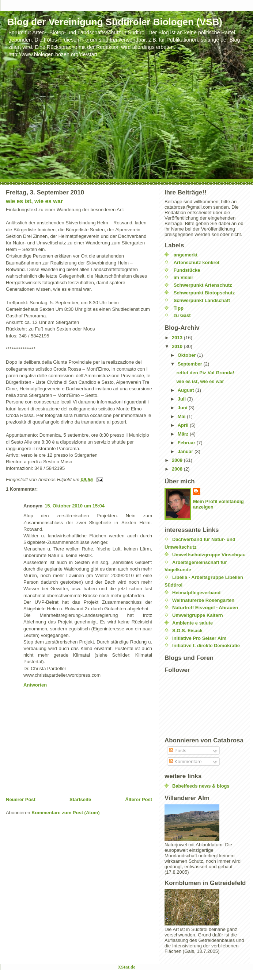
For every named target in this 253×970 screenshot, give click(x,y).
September (191, 364)
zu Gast (182, 315)
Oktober (187, 355)
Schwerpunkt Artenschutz (203, 285)
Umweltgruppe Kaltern (197, 615)
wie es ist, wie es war (34, 201)
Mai (182, 416)
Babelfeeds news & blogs (201, 786)
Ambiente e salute (192, 623)
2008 (178, 469)
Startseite (80, 799)
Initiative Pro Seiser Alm (199, 638)
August (186, 390)
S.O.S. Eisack (187, 630)
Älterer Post (138, 799)
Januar (186, 451)
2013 (178, 337)
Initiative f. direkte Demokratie (206, 645)
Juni (183, 407)
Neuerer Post (20, 799)
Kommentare (185, 761)
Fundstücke (187, 270)
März (184, 434)
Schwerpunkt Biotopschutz (204, 292)
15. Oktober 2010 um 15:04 (75, 506)
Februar (187, 442)
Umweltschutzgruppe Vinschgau (209, 554)
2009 (178, 460)
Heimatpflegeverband (196, 592)
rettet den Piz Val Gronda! (205, 372)
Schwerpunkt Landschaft (202, 300)
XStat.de (126, 967)
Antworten (35, 685)
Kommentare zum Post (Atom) (65, 812)
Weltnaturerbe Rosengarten (203, 600)
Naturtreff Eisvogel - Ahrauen (205, 607)
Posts (177, 750)
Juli (182, 399)
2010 (178, 346)
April (184, 425)
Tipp (179, 308)
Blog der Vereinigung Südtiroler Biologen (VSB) (114, 21)
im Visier (183, 277)
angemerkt (186, 255)
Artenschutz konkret (197, 262)
